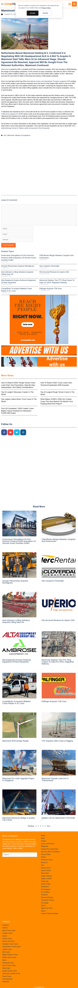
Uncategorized (7, 979)
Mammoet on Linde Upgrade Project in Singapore (18, 779)
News (43, 838)
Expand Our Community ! (50, 849)
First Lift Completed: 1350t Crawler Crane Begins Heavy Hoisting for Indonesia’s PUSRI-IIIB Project (17, 410)
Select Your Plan (46, 908)
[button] (70, 4)
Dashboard (45, 886)
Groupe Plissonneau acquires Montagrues (17, 266)
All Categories (46, 889)
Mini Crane (6, 952)
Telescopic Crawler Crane (11, 973)
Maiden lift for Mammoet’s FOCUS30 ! (58, 819)
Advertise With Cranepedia (50, 851)
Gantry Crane (7, 938)
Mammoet (10, 135)
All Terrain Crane (47, 860)
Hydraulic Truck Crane (10, 944)
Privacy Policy (46, 8)
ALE (5, 135)
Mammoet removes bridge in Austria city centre (18, 819)
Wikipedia (44, 846)
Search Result (46, 870)
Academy (5, 925)
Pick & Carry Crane (9, 965)
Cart (42, 865)
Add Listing (45, 873)
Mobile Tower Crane (9, 957)
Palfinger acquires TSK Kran (50, 289)
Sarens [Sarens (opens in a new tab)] (72, 88)
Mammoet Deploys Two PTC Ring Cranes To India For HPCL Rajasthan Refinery (58, 662)
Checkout (44, 895)
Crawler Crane (7, 933)
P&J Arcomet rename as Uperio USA (54, 272)
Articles (43, 841)
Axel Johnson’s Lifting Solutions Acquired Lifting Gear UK (16, 621)
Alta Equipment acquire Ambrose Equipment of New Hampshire (16, 661)
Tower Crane (6, 976)
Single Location (46, 878)
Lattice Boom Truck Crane (11, 946)
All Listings (44, 903)
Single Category (46, 876)
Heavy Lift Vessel (8, 941)
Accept (32, 13)
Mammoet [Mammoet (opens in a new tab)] (4, 69)
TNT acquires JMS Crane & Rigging (57, 741)
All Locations (45, 892)
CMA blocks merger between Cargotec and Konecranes (59, 540)
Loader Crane (7, 949)
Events (4, 936)
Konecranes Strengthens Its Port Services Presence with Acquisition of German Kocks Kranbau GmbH (18, 257)
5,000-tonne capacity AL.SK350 (12, 114)
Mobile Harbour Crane (10, 954)
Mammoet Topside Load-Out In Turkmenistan (55, 779)
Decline (45, 13)
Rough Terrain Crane (9, 971)
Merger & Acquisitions (22, 135)
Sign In (43, 905)
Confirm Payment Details (49, 913)
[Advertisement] (39, 166)
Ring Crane (6, 968)
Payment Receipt (47, 897)
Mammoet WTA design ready (15, 741)
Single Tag (44, 881)
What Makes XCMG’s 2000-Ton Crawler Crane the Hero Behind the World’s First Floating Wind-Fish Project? (57, 401)
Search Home (46, 868)
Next (48, 826)
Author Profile (45, 884)
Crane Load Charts (47, 843)
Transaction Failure (47, 900)
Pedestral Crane (8, 963)
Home (43, 835)
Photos (43, 857)
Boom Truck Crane (8, 930)
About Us (44, 862)
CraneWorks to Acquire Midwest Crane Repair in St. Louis (16, 702)
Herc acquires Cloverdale (49, 266)
